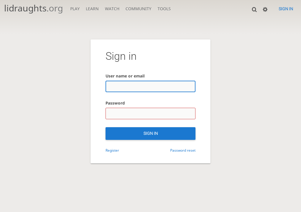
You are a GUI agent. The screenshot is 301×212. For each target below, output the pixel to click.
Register (112, 150)
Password (115, 103)
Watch (112, 8)
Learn (92, 8)
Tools (164, 8)
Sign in (286, 8)
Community (138, 8)
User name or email (125, 76)
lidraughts (33, 8)
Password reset (182, 150)
